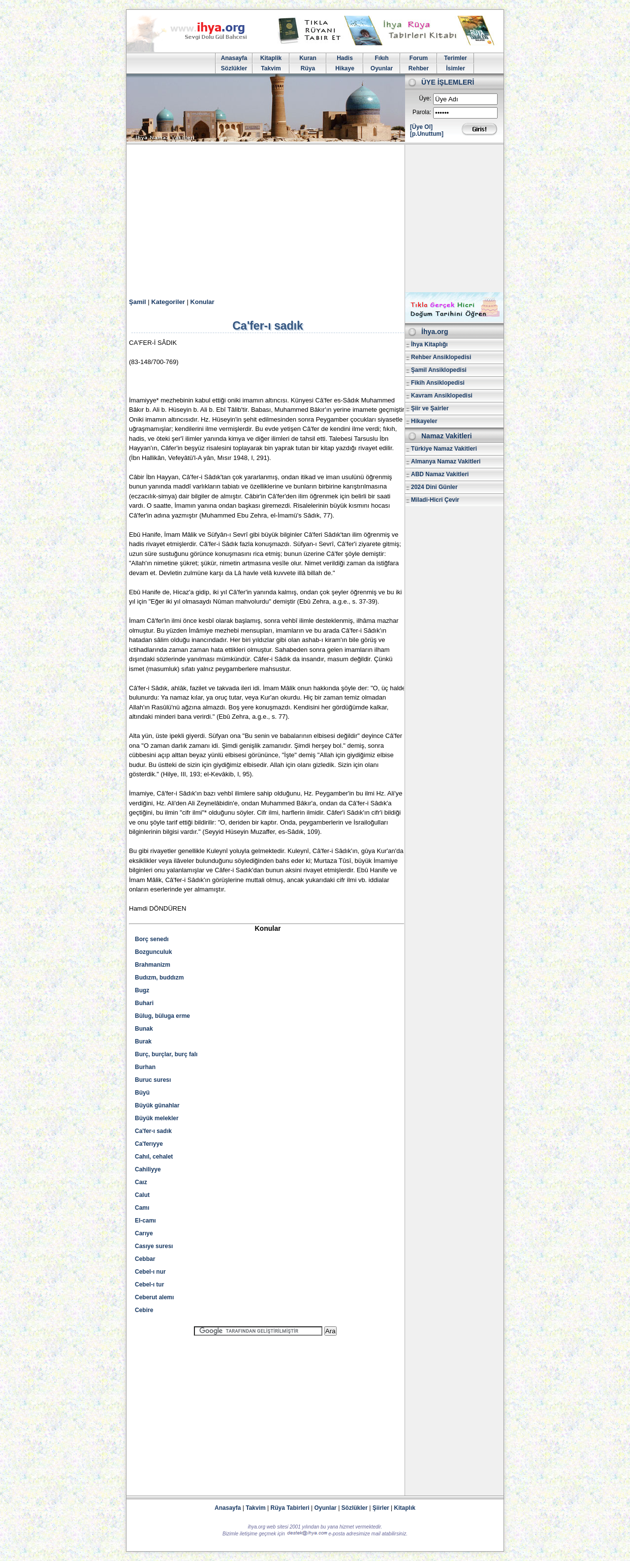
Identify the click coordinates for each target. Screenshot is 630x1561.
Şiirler (381, 1507)
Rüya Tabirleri (290, 1507)
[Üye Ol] (421, 126)
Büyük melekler (157, 1118)
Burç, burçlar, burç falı (166, 1054)
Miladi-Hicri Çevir (435, 499)
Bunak (144, 1028)
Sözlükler (234, 68)
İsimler (455, 68)
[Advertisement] (315, 218)
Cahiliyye (148, 1169)
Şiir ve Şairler (430, 408)
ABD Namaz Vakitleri (440, 474)
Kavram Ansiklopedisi (441, 395)
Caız (141, 1182)
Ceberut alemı (154, 1297)
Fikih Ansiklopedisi (438, 382)
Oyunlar (382, 68)
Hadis (345, 58)
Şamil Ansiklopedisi (439, 370)
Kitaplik (271, 58)
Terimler (455, 58)
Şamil (137, 302)
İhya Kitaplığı (429, 344)
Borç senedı (152, 939)
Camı (142, 1207)
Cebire (144, 1310)
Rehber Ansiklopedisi (441, 357)
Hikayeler (424, 421)
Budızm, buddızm (159, 977)
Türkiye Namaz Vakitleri (444, 448)
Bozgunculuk (153, 952)
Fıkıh (381, 58)
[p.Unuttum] (426, 133)
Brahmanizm (152, 964)
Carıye (144, 1233)
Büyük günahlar (157, 1105)
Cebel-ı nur (150, 1271)
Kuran (307, 58)
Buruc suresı (153, 1079)
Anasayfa (234, 58)
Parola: (421, 112)
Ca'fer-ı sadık (153, 1131)
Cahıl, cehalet (154, 1156)
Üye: (425, 98)
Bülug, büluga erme (162, 1015)
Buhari (144, 1003)
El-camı (145, 1220)
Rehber (419, 68)
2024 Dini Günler (434, 487)
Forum (419, 58)
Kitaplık (404, 1507)
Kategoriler (168, 302)
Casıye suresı (154, 1246)
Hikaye (344, 68)
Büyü (142, 1092)
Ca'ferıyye (149, 1143)
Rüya (308, 68)
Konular (202, 302)
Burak (143, 1041)
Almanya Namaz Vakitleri (445, 461)
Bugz (142, 990)
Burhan (145, 1067)
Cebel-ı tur (149, 1284)
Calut (142, 1195)
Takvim (271, 68)
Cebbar (145, 1258)
